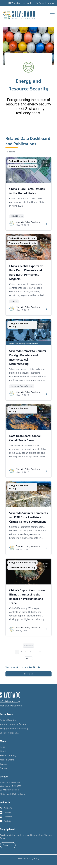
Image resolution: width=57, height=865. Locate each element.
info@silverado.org (10, 701)
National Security (8, 720)
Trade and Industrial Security (13, 724)
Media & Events (7, 760)
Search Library (45, 3)
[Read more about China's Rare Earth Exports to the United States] (46, 223)
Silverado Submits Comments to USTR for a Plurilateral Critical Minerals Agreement (28, 517)
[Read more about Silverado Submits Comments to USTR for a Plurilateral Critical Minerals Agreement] (46, 548)
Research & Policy (8, 755)
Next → (28, 658)
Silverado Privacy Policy (28, 858)
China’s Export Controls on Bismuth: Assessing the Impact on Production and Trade (27, 596)
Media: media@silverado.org (13, 794)
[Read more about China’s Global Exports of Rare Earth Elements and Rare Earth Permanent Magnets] (46, 308)
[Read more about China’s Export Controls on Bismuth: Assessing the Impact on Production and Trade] (46, 629)
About (3, 751)
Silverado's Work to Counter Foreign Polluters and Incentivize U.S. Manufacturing (27, 357)
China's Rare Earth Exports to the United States (27, 191)
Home (2, 747)
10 (39, 651)
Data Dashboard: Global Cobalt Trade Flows (25, 438)
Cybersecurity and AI (9, 733)
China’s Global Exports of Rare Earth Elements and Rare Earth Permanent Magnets (26, 272)
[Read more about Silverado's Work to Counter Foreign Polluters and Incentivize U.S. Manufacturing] (46, 393)
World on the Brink (19, 3)
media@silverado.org (11, 706)
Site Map (4, 768)
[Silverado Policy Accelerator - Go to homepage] (19, 15)
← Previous (28, 645)
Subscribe (28, 673)
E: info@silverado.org (9, 790)
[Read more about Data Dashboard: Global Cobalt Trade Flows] (46, 471)
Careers (3, 764)
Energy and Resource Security (14, 728)
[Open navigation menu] (52, 12)
